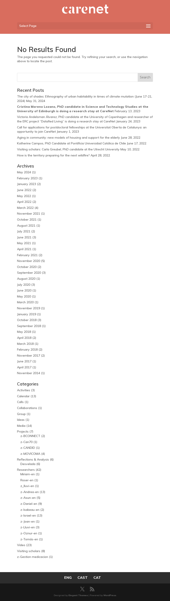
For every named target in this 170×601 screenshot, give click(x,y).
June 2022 (24, 190)
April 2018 (24, 338)
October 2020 (27, 267)
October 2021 (27, 220)
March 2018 (25, 344)
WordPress (109, 595)
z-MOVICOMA (30, 454)
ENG (68, 577)
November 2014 (28, 373)
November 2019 (28, 308)
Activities (23, 390)
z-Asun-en (28, 498)
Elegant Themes (78, 595)
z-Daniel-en (28, 504)
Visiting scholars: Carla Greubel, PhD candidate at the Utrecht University (68, 149)
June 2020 (24, 290)
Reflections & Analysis (33, 459)
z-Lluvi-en (27, 527)
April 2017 (24, 367)
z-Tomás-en (29, 539)
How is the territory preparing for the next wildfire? (53, 155)
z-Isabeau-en (29, 510)
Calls (20, 402)
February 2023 (27, 178)
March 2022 (25, 208)
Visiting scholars (28, 551)
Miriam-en (27, 474)
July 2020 (23, 285)
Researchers (26, 470)
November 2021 (28, 214)
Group (21, 414)
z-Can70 (26, 442)
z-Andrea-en (29, 492)
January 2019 (26, 314)
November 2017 (28, 355)
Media (21, 426)
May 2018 (24, 332)
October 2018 (27, 320)
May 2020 (24, 296)
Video (21, 545)
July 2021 (23, 231)
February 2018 (27, 349)
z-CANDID (27, 448)
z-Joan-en (27, 521)
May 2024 (24, 172)
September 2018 (29, 326)
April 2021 (24, 249)
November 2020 (28, 261)
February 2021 (27, 255)
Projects (23, 431)
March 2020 (25, 302)
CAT (97, 577)
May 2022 (24, 196)
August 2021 (26, 226)
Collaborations (27, 408)
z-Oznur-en (28, 533)
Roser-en (26, 480)
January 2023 (26, 184)
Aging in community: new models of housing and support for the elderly (68, 138)
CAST (82, 577)
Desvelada (27, 464)
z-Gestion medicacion (32, 557)
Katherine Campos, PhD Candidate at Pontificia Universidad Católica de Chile (71, 143)
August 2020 (26, 279)
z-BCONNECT (30, 436)
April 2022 (24, 202)
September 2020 (29, 273)
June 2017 (24, 361)
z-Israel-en (28, 515)
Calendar (23, 396)
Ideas (21, 420)
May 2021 (24, 243)
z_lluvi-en (27, 486)
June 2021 (24, 237)
